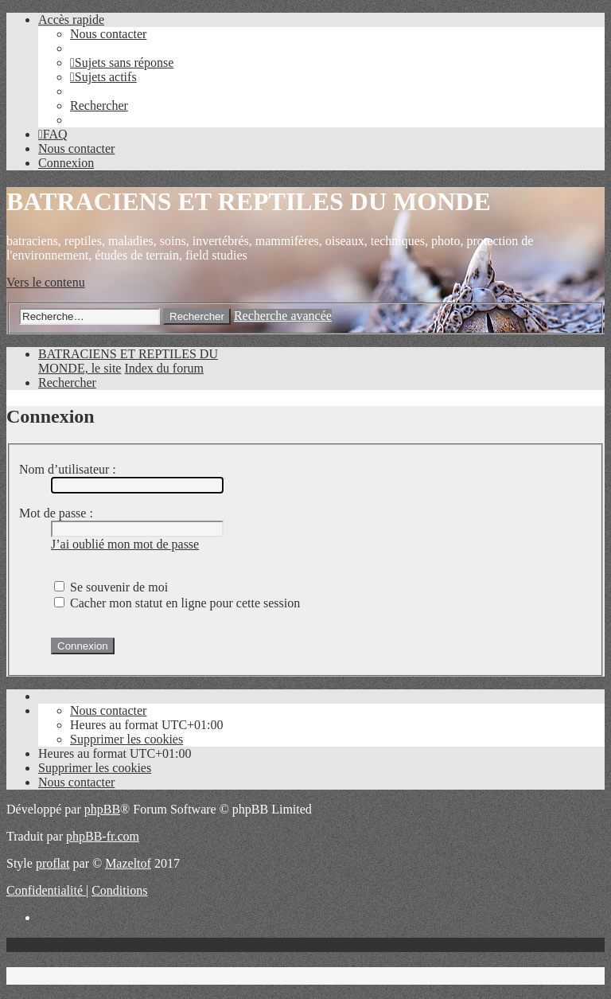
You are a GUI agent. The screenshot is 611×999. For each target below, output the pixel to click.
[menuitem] (108, 34)
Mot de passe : (56, 513)
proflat (53, 863)
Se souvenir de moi (111, 587)
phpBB (102, 809)
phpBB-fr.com (102, 836)
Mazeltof (128, 863)
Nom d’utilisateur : (67, 469)
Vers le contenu (45, 282)
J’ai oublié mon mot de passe (125, 544)
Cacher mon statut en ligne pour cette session (177, 603)
